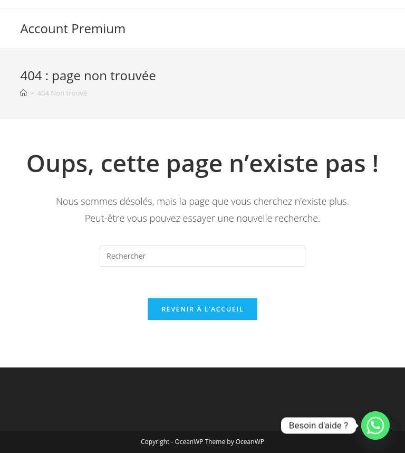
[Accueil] (23, 93)
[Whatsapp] (375, 425)
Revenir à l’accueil (202, 309)
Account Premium (73, 28)
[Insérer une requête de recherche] (202, 256)
